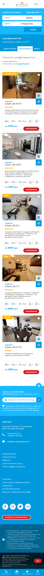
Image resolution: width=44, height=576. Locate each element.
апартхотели (10, 49)
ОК (37, 561)
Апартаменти (25, 49)
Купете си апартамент (16, 517)
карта (37, 49)
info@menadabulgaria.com (18, 442)
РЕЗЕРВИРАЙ (31, 129)
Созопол (9, 101)
